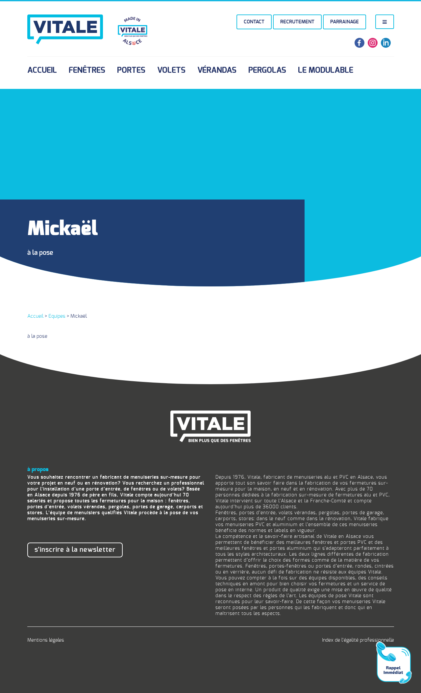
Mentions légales (45, 640)
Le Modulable (325, 70)
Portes (131, 70)
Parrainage (344, 21)
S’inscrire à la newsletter (75, 549)
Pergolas (267, 70)
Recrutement (297, 21)
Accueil (42, 70)
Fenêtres (87, 70)
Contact (254, 21)
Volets (171, 70)
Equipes (56, 316)
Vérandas (216, 70)
